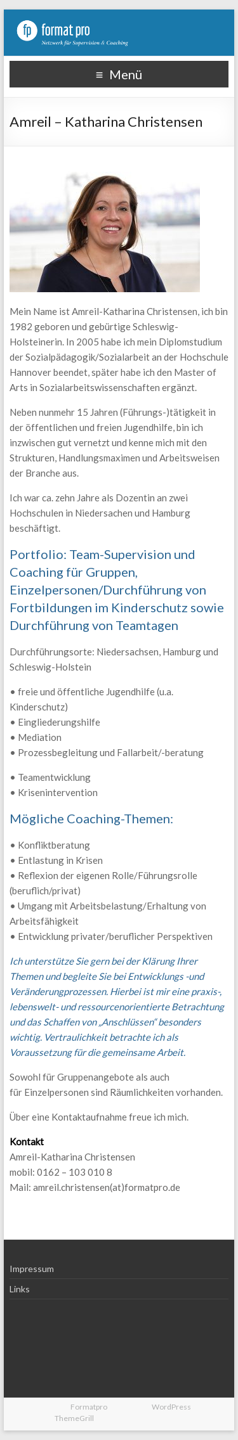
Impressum (32, 1268)
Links (20, 1288)
